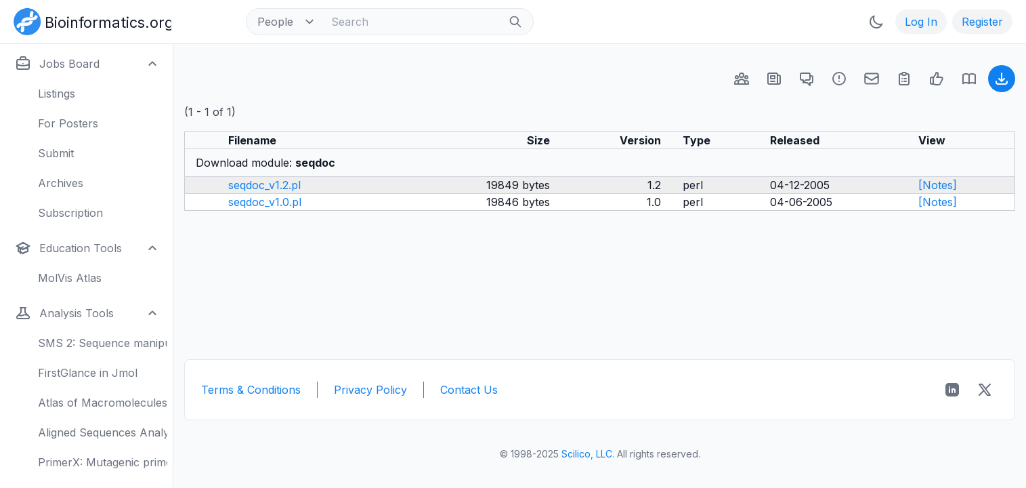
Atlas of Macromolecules (102, 402)
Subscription (70, 213)
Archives (60, 183)
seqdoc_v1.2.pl (264, 185)
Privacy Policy (370, 389)
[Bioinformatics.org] (89, 20)
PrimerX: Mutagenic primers (102, 462)
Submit (56, 153)
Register (982, 21)
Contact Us (469, 389)
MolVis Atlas (70, 278)
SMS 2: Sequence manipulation (102, 343)
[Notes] (937, 185)
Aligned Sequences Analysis (102, 432)
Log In (921, 21)
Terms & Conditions (251, 389)
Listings (56, 93)
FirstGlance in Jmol (87, 373)
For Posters (68, 123)
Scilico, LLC (586, 454)
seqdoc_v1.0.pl (264, 202)
